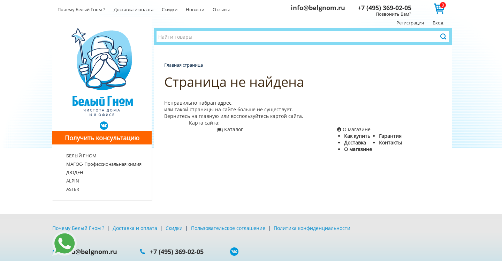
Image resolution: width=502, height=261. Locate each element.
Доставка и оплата (133, 9)
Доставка (355, 142)
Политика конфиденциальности (312, 228)
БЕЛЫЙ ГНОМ (81, 155)
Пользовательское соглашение (228, 228)
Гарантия (390, 136)
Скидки (169, 9)
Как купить (357, 136)
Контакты (390, 142)
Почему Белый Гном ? (81, 9)
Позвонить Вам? (393, 14)
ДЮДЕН (74, 172)
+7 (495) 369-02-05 (384, 7)
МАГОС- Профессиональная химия (104, 164)
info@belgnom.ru (318, 7)
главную (209, 116)
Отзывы (221, 9)
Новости (195, 9)
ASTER (72, 189)
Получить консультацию (102, 138)
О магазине (358, 149)
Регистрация (410, 23)
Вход (438, 23)
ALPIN (72, 181)
